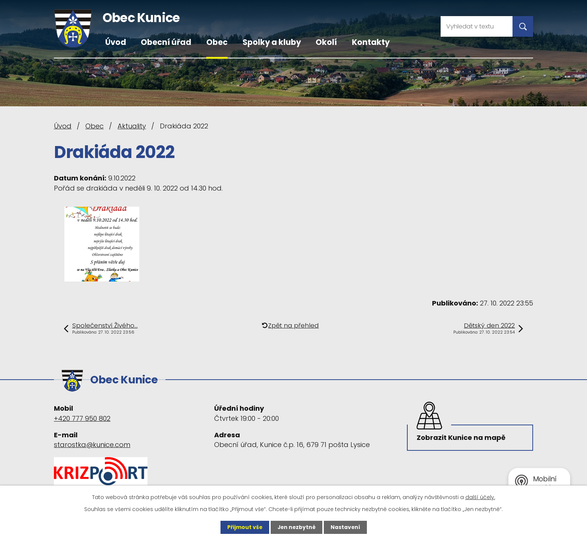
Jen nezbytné (296, 527)
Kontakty (371, 42)
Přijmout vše (244, 527)
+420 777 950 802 (82, 417)
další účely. (480, 497)
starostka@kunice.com (92, 443)
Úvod (115, 42)
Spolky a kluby (272, 42)
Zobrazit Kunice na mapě (461, 437)
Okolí (326, 42)
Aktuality (132, 126)
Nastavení (346, 527)
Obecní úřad (166, 42)
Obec (217, 42)
